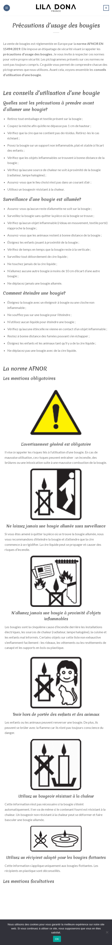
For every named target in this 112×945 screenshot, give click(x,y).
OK (57, 939)
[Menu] (6, 8)
